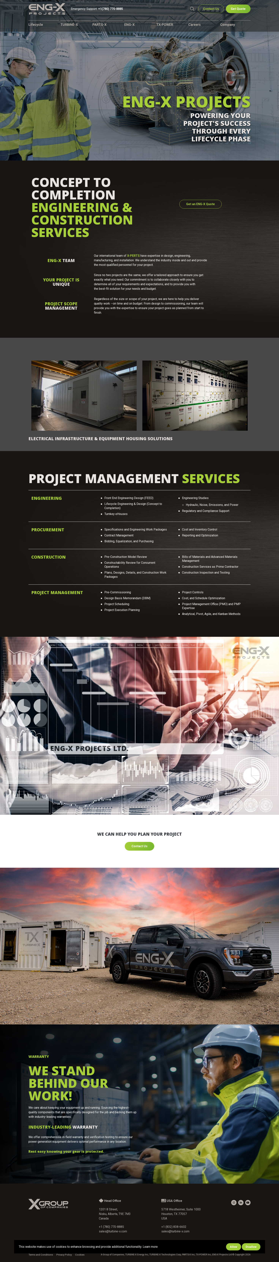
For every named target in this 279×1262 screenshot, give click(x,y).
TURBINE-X (69, 26)
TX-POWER (164, 26)
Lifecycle (35, 26)
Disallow (251, 1247)
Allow (233, 1247)
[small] (233, 1202)
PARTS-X (99, 26)
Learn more (150, 1247)
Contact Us (211, 10)
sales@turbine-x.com (113, 1231)
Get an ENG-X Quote (200, 204)
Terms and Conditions (40, 1254)
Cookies (77, 1254)
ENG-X (129, 26)
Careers (194, 26)
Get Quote (238, 10)
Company (227, 26)
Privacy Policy (62, 1254)
